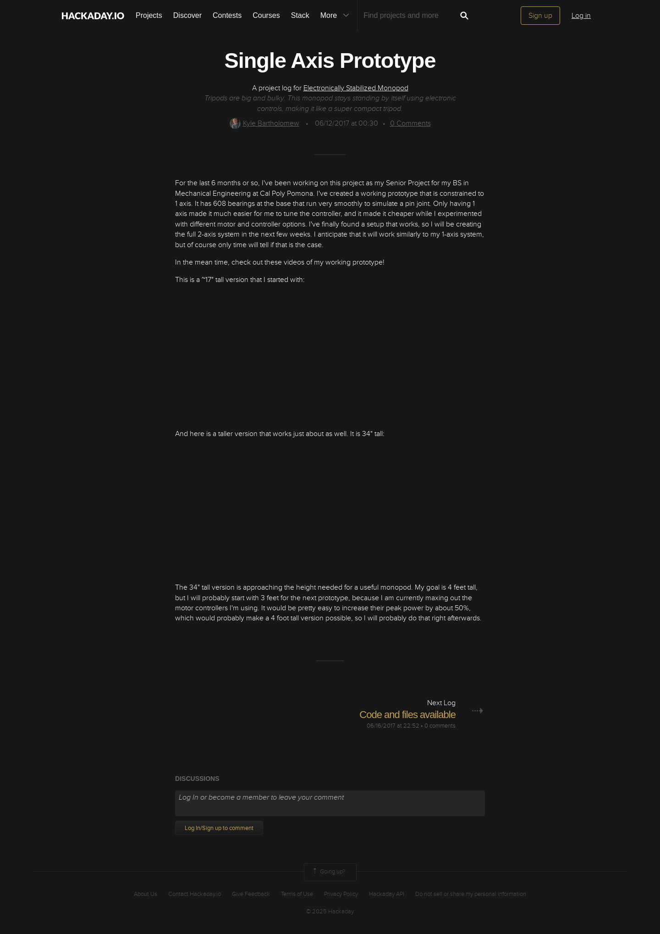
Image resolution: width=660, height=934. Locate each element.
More (336, 15)
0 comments (440, 726)
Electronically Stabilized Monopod (355, 88)
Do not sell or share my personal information (470, 894)
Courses (266, 15)
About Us (145, 894)
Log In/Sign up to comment (219, 828)
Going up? (328, 872)
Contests (227, 15)
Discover (187, 15)
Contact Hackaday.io (194, 894)
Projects (149, 15)
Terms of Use (297, 894)
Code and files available (407, 714)
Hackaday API (386, 894)
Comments (410, 123)
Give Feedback (251, 894)
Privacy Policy (341, 894)
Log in (581, 15)
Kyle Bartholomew (264, 123)
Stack (300, 15)
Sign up (540, 15)
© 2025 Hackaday (330, 911)
